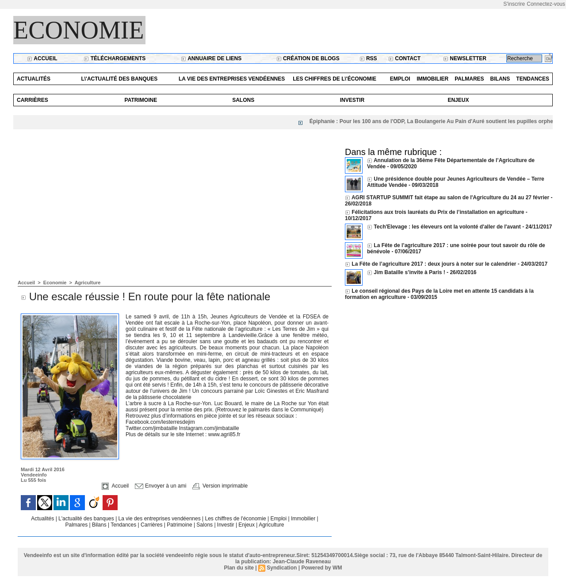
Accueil (42, 58)
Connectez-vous (546, 4)
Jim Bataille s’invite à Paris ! (409, 272)
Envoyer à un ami (161, 486)
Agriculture (88, 282)
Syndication (282, 568)
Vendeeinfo (34, 474)
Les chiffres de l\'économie (334, 79)
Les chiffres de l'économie (236, 518)
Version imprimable (220, 486)
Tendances (532, 79)
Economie (78, 30)
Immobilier (432, 79)
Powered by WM (321, 568)
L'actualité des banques (86, 518)
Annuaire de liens (211, 58)
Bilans (500, 79)
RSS (368, 58)
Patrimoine (141, 100)
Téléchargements (114, 58)
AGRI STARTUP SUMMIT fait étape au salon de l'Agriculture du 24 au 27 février (450, 197)
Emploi (400, 79)
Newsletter (464, 58)
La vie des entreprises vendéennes (232, 79)
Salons (243, 100)
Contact (404, 58)
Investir (352, 100)
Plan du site (239, 568)
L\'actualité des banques (119, 79)
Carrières (32, 100)
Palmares (469, 79)
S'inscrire (514, 4)
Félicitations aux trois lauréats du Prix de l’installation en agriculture (438, 212)
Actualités (33, 79)
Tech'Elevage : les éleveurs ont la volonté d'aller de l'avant (447, 227)
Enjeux (458, 100)
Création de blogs (308, 58)
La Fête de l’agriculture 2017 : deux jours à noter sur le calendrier (434, 264)
